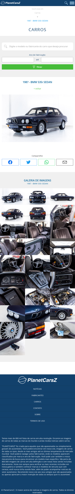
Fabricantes (38, 395)
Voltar (38, 88)
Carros (37, 13)
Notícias (37, 389)
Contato (37, 408)
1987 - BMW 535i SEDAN (37, 20)
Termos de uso (37, 421)
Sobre (38, 414)
